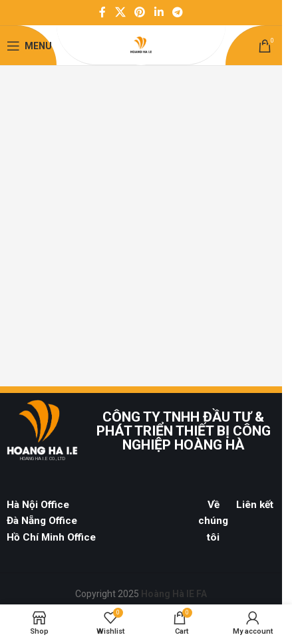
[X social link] (120, 12)
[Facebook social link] (102, 12)
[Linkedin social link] (159, 12)
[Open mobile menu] (29, 46)
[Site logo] (141, 45)
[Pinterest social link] (140, 12)
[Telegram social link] (177, 12)
